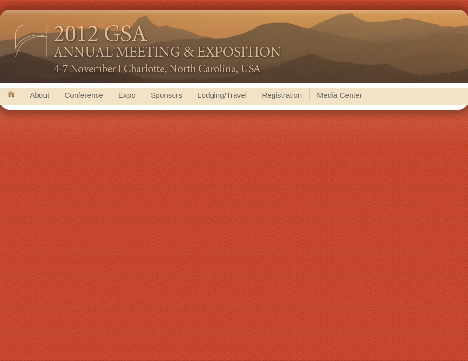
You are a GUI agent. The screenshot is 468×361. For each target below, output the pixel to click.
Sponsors (166, 95)
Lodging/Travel (222, 95)
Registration (282, 95)
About (39, 95)
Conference (83, 95)
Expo (127, 95)
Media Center (339, 95)
